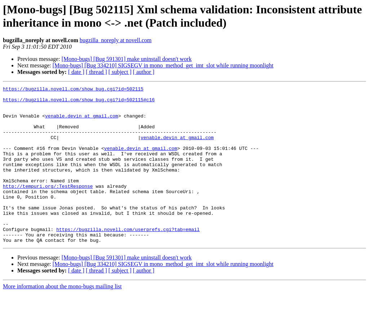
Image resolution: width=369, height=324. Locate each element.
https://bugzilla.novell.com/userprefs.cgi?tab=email (128, 258)
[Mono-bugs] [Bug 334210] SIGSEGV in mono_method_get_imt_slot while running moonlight (163, 65)
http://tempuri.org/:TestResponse (48, 206)
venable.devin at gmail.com (81, 122)
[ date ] (76, 72)
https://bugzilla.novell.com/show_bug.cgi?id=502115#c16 (79, 102)
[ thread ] (96, 72)
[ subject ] (120, 72)
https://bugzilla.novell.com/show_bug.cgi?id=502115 (73, 89)
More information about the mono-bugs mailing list (62, 318)
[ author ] (144, 72)
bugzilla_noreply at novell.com (116, 40)
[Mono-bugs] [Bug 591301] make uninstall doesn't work (127, 59)
